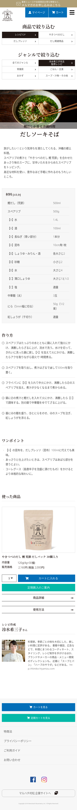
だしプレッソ (25, 41)
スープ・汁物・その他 (59, 75)
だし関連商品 (61, 41)
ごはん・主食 (61, 69)
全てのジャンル (24, 62)
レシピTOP (25, 34)
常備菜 (26, 69)
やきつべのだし (61, 34)
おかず (26, 75)
